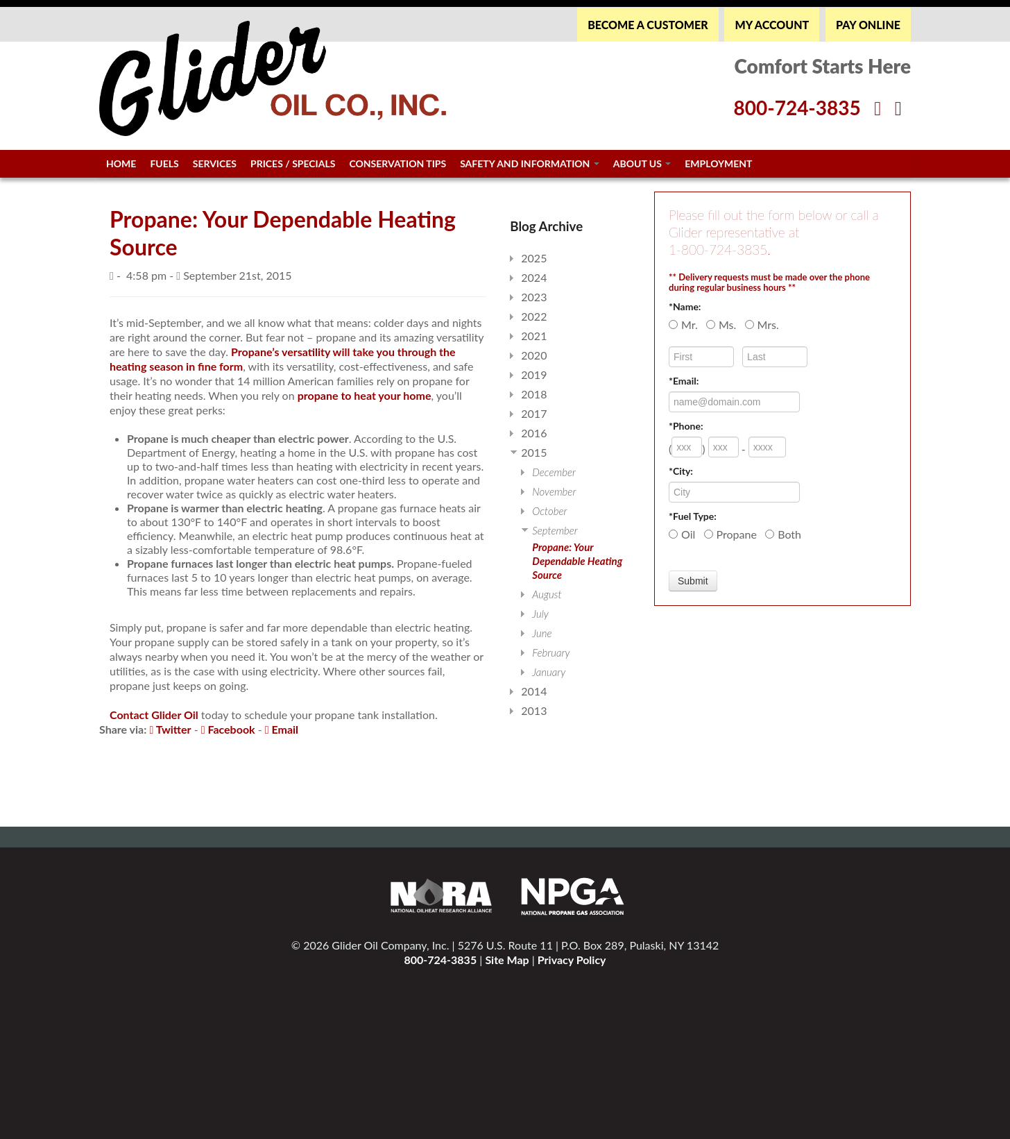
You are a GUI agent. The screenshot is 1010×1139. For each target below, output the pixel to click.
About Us (642, 163)
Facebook (228, 729)
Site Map (507, 959)
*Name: (685, 306)
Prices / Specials (292, 163)
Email (281, 729)
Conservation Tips (397, 163)
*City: (681, 471)
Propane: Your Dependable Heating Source (577, 561)
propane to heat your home (364, 395)
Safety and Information (529, 163)
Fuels (164, 163)
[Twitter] (898, 107)
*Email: (684, 381)
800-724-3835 (440, 959)
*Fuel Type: (693, 516)
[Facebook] (877, 107)
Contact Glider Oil (154, 714)
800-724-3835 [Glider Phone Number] (796, 107)
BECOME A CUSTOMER (648, 24)
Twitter (170, 729)
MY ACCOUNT (772, 24)
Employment (718, 163)
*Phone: (686, 426)
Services (215, 163)
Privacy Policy (572, 959)
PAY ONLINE (868, 24)
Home (121, 163)
